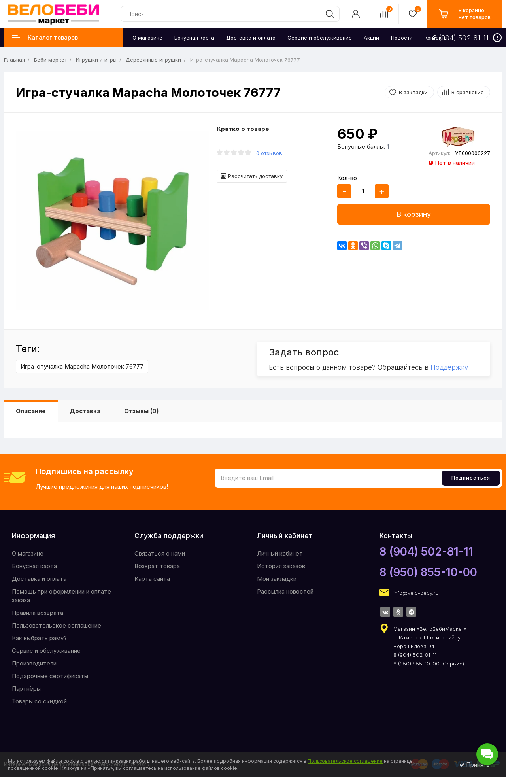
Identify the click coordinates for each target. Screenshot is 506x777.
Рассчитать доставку (252, 176)
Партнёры (26, 688)
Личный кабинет (280, 553)
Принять (474, 764)
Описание (31, 411)
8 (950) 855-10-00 (428, 572)
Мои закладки (276, 578)
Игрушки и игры (96, 60)
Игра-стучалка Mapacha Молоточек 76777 (82, 366)
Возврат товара (157, 566)
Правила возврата (37, 612)
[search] (330, 14)
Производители (34, 663)
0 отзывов (269, 153)
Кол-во (347, 177)
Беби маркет (50, 60)
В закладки (413, 92)
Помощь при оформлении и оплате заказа (61, 596)
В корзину (413, 214)
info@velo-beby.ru (416, 593)
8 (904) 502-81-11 (426, 551)
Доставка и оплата (39, 578)
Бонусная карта (34, 566)
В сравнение (467, 92)
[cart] (464, 14)
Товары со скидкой (39, 701)
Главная (14, 60)
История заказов (281, 566)
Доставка (85, 411)
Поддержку (449, 367)
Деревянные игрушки (153, 60)
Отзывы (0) (141, 411)
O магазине (27, 553)
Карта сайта (152, 578)
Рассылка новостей (285, 591)
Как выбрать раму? (39, 638)
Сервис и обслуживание (46, 650)
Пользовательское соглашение (56, 625)
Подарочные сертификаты (50, 676)
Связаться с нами (159, 553)
